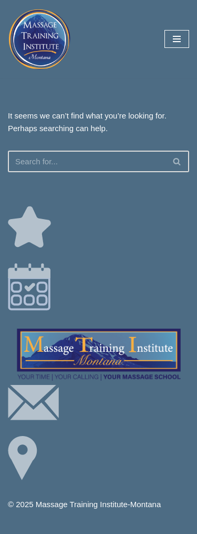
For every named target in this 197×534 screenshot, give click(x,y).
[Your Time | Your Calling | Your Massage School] (39, 39)
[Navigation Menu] (176, 39)
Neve (54, 523)
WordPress (132, 523)
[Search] (86, 161)
